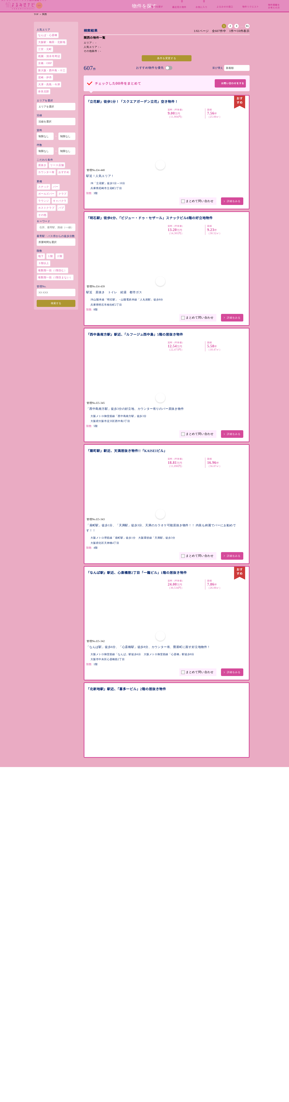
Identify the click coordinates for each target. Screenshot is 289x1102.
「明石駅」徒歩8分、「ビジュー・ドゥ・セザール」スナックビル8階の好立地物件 (140, 209)
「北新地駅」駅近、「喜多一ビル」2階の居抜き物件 (127, 554)
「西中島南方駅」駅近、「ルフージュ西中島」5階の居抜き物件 (135, 293)
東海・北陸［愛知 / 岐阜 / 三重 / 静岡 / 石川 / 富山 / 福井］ (74, 1074)
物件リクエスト (179, 1053)
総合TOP (18, 4)
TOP (36, 37)
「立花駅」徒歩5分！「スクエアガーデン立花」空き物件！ (132, 124)
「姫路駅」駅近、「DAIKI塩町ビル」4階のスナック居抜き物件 (134, 817)
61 (200, 49)
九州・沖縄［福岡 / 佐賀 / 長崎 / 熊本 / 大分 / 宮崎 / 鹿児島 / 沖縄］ (79, 1088)
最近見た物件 (178, 1048)
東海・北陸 (162, 4)
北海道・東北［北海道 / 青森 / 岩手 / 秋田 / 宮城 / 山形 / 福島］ (76, 1060)
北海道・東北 (54, 4)
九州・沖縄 (271, 4)
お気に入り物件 (179, 1042)
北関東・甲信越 (90, 4)
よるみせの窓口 (139, 1042)
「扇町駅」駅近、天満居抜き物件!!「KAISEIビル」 (126, 375)
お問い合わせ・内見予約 (226, 1053)
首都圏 (126, 4)
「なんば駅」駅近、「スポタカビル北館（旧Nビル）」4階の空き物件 (134, 643)
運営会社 (216, 1037)
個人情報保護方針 (222, 1048)
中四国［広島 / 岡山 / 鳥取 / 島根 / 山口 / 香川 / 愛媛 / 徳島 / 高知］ (79, 1083)
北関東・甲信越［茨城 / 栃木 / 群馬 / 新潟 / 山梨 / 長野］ (72, 1065)
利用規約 (216, 1042)
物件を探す (177, 1037)
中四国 (235, 4)
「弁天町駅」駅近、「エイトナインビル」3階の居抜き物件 (132, 733)
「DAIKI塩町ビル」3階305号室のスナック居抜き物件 (128, 906)
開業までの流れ (139, 1048)
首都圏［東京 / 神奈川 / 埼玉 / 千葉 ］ (61, 1069)
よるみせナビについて (143, 1037)
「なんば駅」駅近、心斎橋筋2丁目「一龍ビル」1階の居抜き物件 (135, 464)
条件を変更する (142, 81)
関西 (199, 4)
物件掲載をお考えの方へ (145, 1053)
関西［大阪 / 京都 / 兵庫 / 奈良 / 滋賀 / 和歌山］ (67, 1079)
